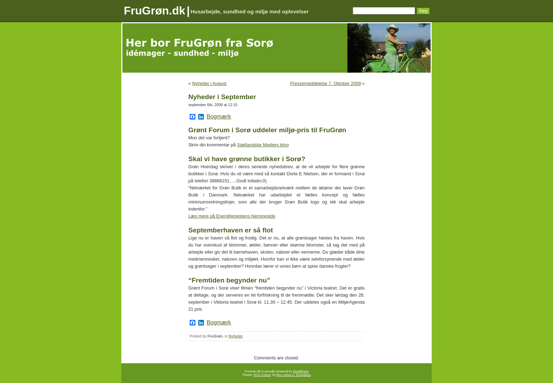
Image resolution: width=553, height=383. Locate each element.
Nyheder (236, 336)
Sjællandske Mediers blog (263, 144)
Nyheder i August (209, 83)
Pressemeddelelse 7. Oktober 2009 (325, 83)
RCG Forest (262, 375)
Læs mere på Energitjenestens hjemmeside (231, 216)
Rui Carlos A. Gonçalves (293, 375)
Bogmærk (219, 117)
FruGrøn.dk (154, 10)
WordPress (301, 371)
